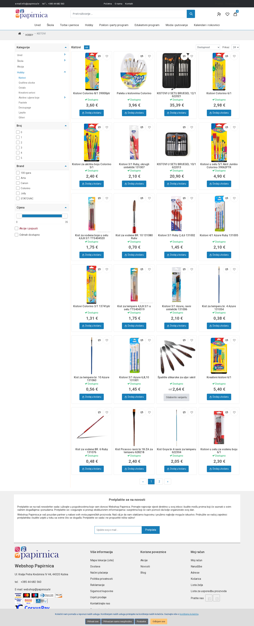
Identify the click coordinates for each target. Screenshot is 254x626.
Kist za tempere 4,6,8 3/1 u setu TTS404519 (134, 305)
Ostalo (22, 85)
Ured (20, 52)
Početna (108, 3)
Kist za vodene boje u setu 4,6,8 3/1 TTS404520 (91, 234)
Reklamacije (97, 581)
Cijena (21, 204)
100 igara (23, 170)
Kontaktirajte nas (100, 599)
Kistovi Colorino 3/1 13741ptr (91, 303)
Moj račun (196, 556)
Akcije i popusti (26, 225)
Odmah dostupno (27, 232)
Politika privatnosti (101, 575)
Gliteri (22, 114)
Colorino (23, 185)
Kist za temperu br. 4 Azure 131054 (219, 305)
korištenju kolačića (189, 614)
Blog (143, 568)
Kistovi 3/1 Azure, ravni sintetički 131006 (176, 305)
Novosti (145, 562)
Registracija (232, 3)
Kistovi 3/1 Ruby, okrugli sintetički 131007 (134, 163)
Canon (22, 180)
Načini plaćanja (99, 568)
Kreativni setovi (27, 90)
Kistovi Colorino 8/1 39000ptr (91, 90)
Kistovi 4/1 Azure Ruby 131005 (219, 232)
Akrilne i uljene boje (29, 95)
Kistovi (22, 75)
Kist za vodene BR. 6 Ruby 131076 (91, 447)
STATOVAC (24, 195)
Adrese (195, 568)
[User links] (219, 14)
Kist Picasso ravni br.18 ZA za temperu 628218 (134, 447)
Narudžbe (196, 562)
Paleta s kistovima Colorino (134, 90)
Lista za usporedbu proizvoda (209, 587)
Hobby (29, 33)
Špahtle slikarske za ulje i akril (176, 374)
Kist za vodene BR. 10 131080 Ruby (134, 234)
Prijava (219, 3)
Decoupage (25, 104)
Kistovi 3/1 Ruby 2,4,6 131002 (176, 232)
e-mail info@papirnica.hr (27, 3)
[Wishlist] (227, 14)
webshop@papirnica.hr (37, 585)
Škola (20, 58)
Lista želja (197, 581)
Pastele (23, 100)
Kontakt (129, 3)
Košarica (196, 575)
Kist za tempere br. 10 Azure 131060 (91, 376)
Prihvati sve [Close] (92, 621)
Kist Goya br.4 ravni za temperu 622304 (176, 447)
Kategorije (23, 44)
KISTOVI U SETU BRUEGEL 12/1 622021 (176, 92)
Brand (20, 163)
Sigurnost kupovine (101, 587)
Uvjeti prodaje (98, 593)
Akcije (144, 556)
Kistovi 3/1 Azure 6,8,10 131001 (134, 376)
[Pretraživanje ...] (128, 14)
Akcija (20, 63)
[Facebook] (207, 593)
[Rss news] (213, 593)
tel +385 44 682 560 (53, 3)
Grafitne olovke (27, 80)
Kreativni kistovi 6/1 (219, 374)
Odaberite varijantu (176, 394)
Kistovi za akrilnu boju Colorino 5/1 (91, 163)
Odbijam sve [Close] (159, 621)
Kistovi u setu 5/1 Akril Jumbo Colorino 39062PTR (219, 163)
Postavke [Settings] (141, 621)
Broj (19, 123)
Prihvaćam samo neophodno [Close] (117, 621)
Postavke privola (100, 605)
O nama (118, 3)
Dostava (95, 562)
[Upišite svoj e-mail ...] (118, 526)
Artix (21, 175)
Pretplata (150, 526)
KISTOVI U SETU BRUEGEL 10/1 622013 (176, 163)
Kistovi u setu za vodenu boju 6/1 (218, 447)
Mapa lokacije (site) (102, 556)
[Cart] (235, 14)
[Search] (191, 14)
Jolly (21, 190)
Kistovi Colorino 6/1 (219, 90)
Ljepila (22, 109)
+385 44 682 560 (31, 578)
